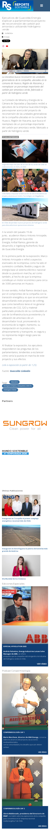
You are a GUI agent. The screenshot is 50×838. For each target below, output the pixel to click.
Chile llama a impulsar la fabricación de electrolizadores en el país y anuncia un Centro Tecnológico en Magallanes (24, 194)
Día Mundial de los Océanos (14, 579)
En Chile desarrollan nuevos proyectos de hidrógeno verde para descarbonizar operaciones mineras (24, 224)
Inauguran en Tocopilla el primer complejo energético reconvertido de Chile (20, 519)
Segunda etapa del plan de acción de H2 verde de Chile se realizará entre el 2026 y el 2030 (24, 165)
